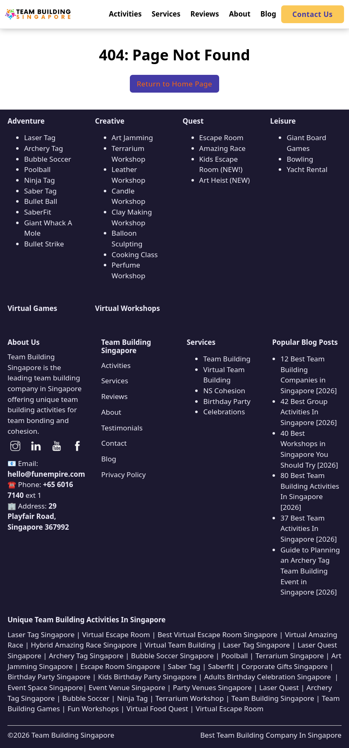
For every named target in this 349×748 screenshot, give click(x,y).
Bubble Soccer (47, 159)
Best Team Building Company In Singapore (271, 735)
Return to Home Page (175, 83)
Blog (108, 459)
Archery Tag (43, 148)
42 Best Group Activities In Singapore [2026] (308, 412)
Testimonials (122, 428)
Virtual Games (32, 308)
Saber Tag (40, 191)
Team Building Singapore (72, 735)
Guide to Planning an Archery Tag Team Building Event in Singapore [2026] (310, 571)
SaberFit (37, 212)
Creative (109, 121)
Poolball (37, 169)
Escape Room (221, 137)
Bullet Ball (40, 201)
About (111, 412)
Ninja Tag (39, 180)
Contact (114, 443)
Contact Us (312, 14)
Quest (193, 121)
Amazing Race (222, 148)
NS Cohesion (224, 390)
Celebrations (224, 411)
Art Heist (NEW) (224, 180)
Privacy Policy (123, 474)
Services (114, 380)
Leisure (283, 121)
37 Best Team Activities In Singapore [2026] (308, 528)
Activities (116, 365)
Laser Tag (39, 137)
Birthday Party (226, 401)
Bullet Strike (44, 244)
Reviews (114, 396)
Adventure (26, 121)
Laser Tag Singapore (40, 634)
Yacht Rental (307, 169)
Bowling (300, 159)
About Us (23, 342)
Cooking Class (135, 254)
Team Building (226, 358)
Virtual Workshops (127, 308)
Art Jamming (132, 137)
